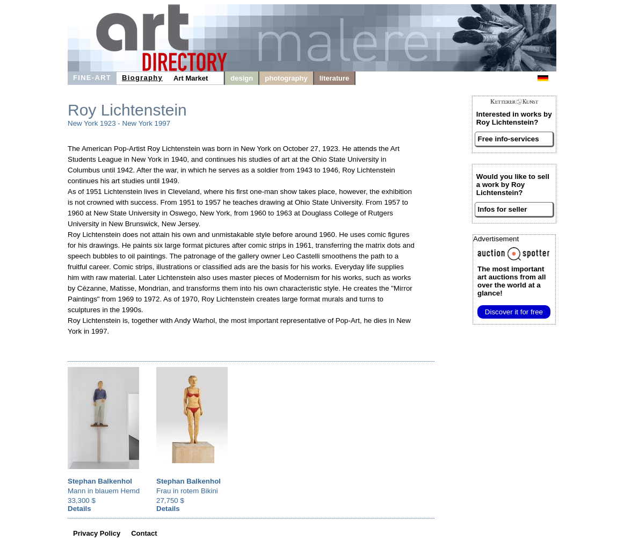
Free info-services (508, 139)
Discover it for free (514, 312)
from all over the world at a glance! (511, 281)
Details (79, 509)
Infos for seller (502, 209)
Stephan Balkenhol (100, 481)
